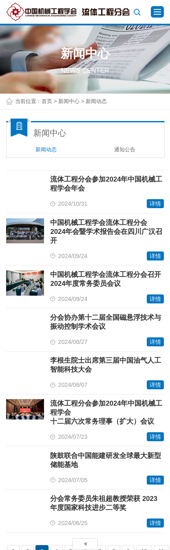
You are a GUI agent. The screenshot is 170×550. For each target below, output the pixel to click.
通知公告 (124, 149)
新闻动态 (46, 149)
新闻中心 (68, 101)
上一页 (85, 544)
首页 (47, 101)
